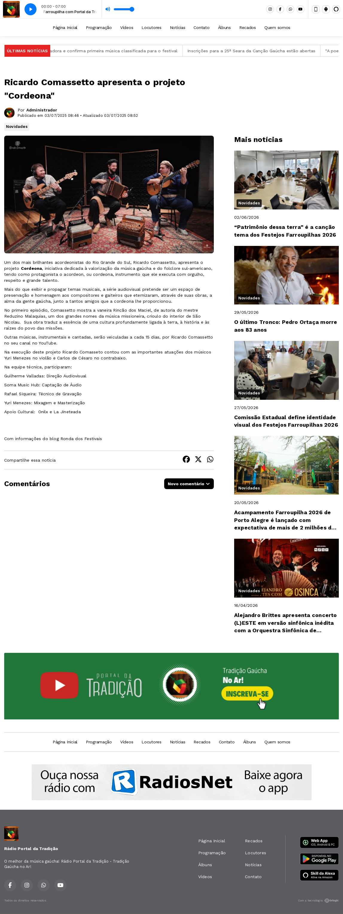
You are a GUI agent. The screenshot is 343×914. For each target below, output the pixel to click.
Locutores (151, 27)
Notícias (177, 27)
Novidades (17, 126)
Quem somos (277, 27)
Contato (201, 27)
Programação (99, 27)
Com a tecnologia (318, 900)
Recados (247, 27)
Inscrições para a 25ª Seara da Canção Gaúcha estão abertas (260, 50)
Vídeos (126, 27)
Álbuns (224, 27)
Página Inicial (65, 27)
